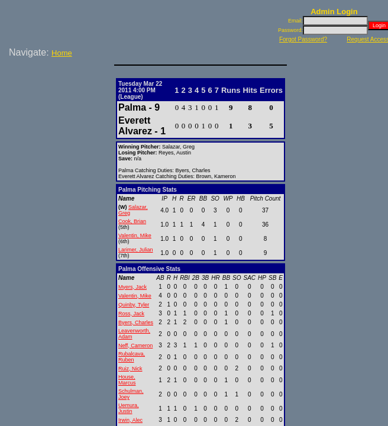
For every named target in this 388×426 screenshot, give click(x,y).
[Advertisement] (59, 99)
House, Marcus (127, 380)
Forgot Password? (303, 39)
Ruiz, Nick (130, 369)
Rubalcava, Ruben (131, 357)
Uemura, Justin (128, 408)
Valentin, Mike (134, 235)
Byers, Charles (135, 322)
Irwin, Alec (130, 420)
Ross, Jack (131, 314)
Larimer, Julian (135, 250)
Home (61, 53)
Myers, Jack (132, 287)
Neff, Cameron (135, 345)
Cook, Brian (132, 221)
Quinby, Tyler (133, 305)
